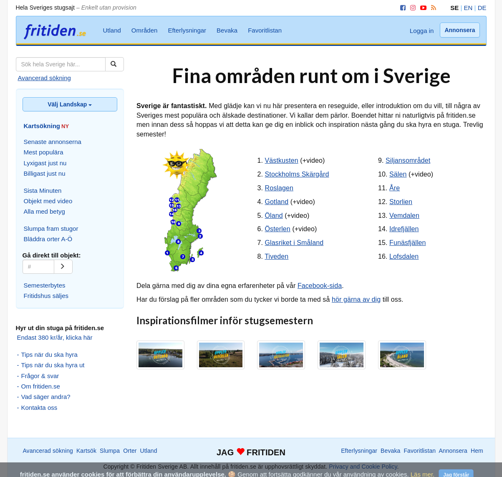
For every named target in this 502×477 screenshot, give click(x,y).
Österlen (277, 228)
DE (482, 7)
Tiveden (276, 256)
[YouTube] (421, 7)
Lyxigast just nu (45, 163)
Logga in (422, 30)
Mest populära (43, 152)
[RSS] (432, 7)
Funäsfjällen (407, 242)
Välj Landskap (70, 104)
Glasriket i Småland (294, 242)
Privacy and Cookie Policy (363, 466)
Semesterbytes (45, 285)
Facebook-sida (320, 285)
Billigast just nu (45, 173)
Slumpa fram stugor (51, 228)
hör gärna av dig (356, 299)
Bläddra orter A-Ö (48, 238)
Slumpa (110, 450)
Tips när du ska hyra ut (53, 364)
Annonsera (459, 30)
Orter (129, 450)
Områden (144, 30)
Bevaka (227, 30)
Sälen (397, 174)
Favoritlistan (265, 30)
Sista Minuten (43, 190)
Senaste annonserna (52, 141)
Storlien (400, 201)
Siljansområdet (408, 160)
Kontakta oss (39, 407)
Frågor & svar (40, 375)
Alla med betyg (44, 211)
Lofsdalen (404, 256)
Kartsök (86, 450)
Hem (477, 450)
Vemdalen (404, 215)
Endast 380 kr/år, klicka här (55, 337)
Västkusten (281, 160)
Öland (274, 215)
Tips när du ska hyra (49, 354)
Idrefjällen (404, 228)
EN (468, 7)
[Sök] (114, 64)
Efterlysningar (187, 30)
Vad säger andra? (46, 396)
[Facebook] (401, 7)
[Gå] (63, 267)
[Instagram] (411, 7)
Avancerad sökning (44, 77)
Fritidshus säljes (46, 295)
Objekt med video (48, 200)
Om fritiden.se (40, 386)
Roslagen (279, 188)
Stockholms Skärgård (297, 174)
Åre (394, 188)
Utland (112, 30)
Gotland (277, 201)
